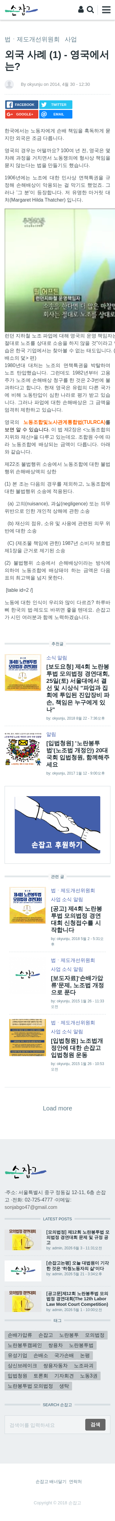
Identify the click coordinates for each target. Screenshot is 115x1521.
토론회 (40, 1375)
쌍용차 (55, 1345)
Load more (57, 1108)
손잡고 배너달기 (51, 1481)
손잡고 (45, 1335)
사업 (71, 39)
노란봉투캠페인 (25, 1345)
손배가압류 (20, 1335)
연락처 (75, 1481)
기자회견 (64, 1375)
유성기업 (17, 1355)
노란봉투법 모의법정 (30, 1386)
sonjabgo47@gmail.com (31, 1207)
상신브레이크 (22, 1365)
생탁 (64, 1386)
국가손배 (64, 1355)
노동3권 (89, 1375)
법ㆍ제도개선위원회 (32, 39)
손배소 (40, 1355)
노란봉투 (69, 1335)
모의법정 (95, 1335)
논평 (85, 1355)
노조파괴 (84, 1365)
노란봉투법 (81, 1345)
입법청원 (17, 1375)
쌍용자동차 (55, 1365)
